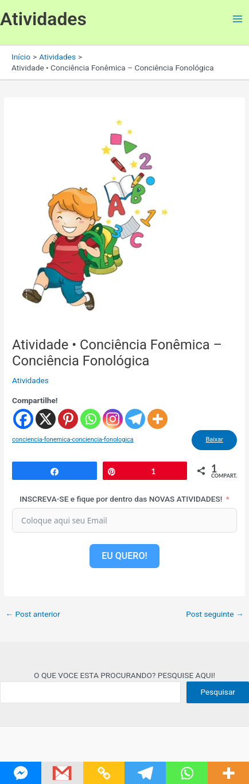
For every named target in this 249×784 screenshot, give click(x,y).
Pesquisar (217, 691)
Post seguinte (214, 614)
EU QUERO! (124, 555)
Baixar (214, 439)
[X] (46, 419)
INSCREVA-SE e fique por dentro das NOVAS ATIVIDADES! (121, 498)
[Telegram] (135, 419)
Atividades (43, 19)
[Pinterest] (68, 419)
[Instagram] (113, 419)
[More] (157, 419)
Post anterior (32, 614)
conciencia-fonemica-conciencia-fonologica (73, 439)
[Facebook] (23, 419)
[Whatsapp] (90, 419)
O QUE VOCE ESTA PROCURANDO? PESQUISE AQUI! (124, 675)
